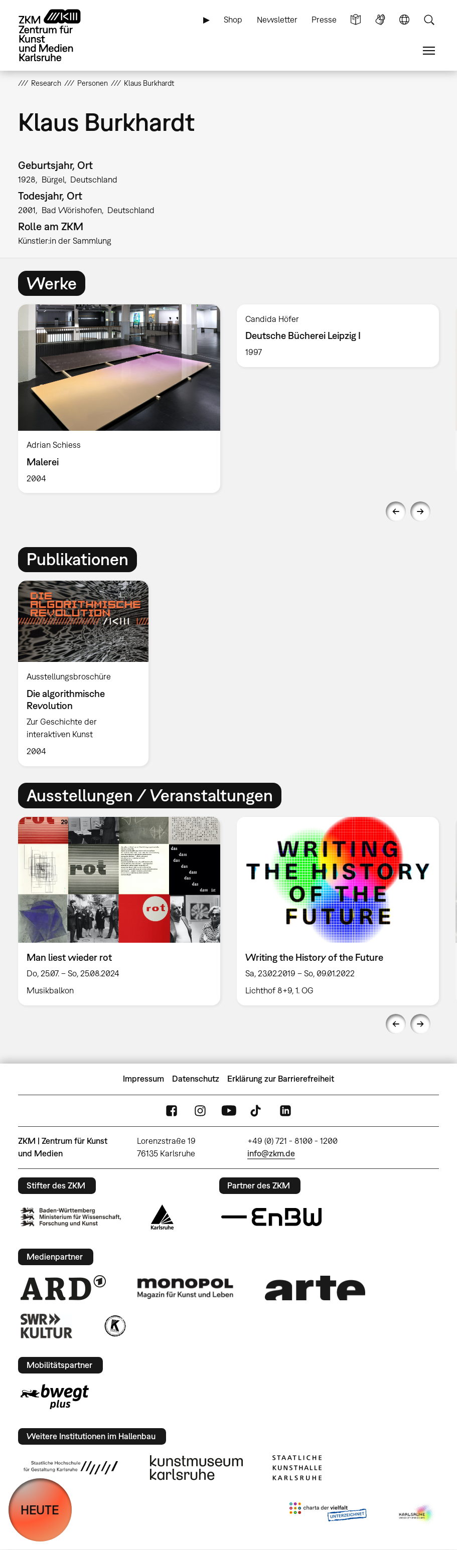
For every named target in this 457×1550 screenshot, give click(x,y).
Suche (429, 20)
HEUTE (40, 1509)
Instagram (200, 1110)
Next (420, 511)
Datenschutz (195, 1079)
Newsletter (277, 20)
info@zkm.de (271, 1153)
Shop (233, 20)
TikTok (257, 1110)
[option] (119, 398)
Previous (396, 511)
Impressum (143, 1079)
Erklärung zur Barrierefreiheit (280, 1079)
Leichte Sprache (356, 20)
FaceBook (172, 1110)
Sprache (404, 20)
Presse (324, 20)
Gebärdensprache (380, 20)
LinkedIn (285, 1110)
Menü (429, 51)
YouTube (229, 1110)
